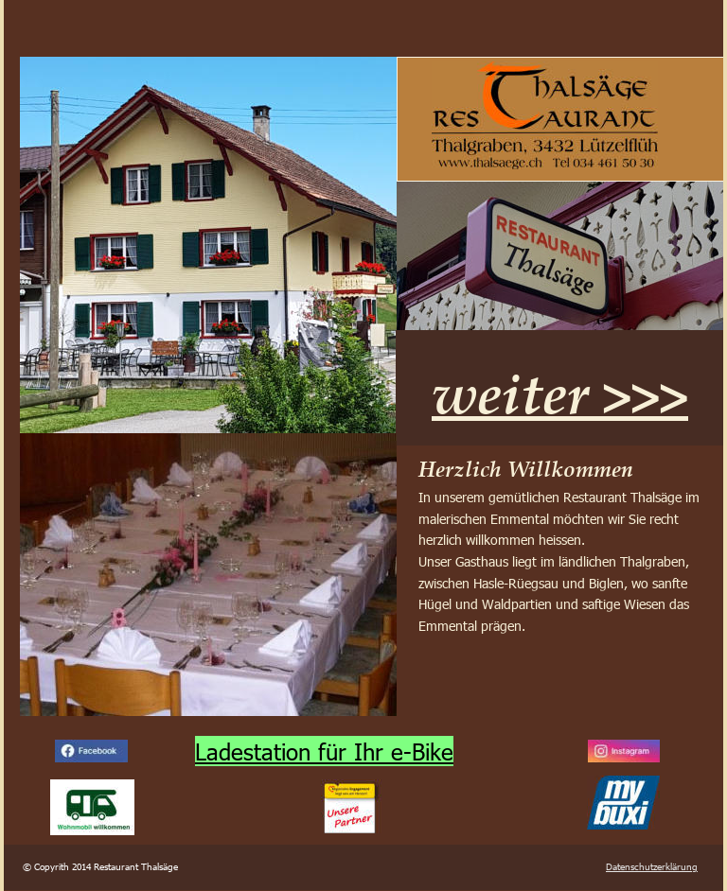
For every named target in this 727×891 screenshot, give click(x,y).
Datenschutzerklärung (652, 866)
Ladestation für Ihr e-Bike (324, 751)
